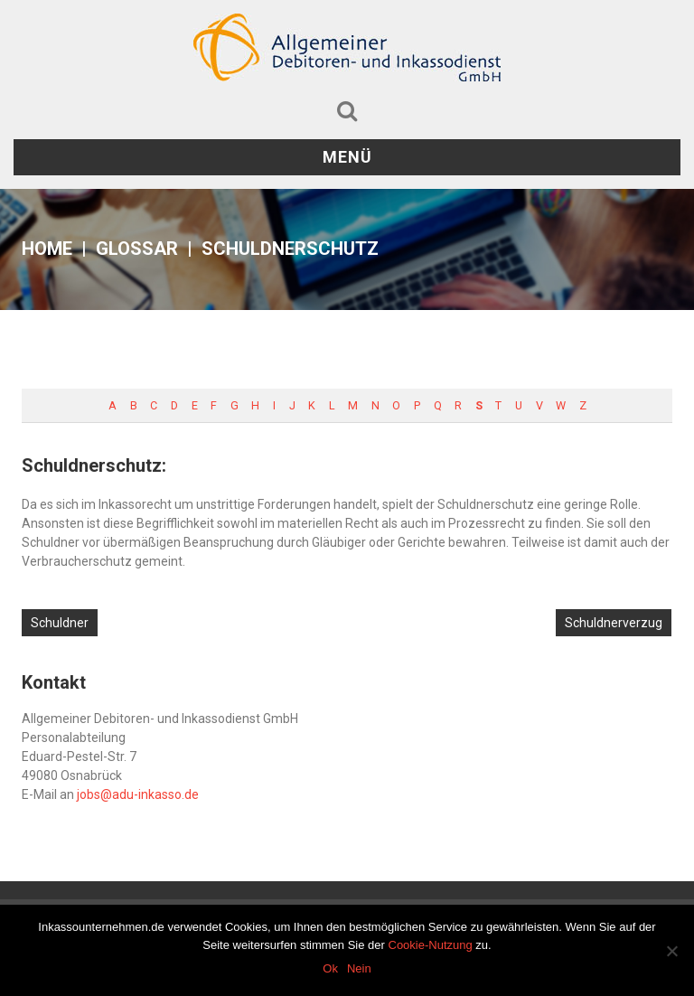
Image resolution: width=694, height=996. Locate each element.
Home (47, 248)
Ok (330, 968)
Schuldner (60, 622)
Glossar (137, 248)
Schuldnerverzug (613, 622)
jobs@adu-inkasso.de (138, 794)
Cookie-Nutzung (431, 945)
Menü (347, 156)
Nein (359, 968)
